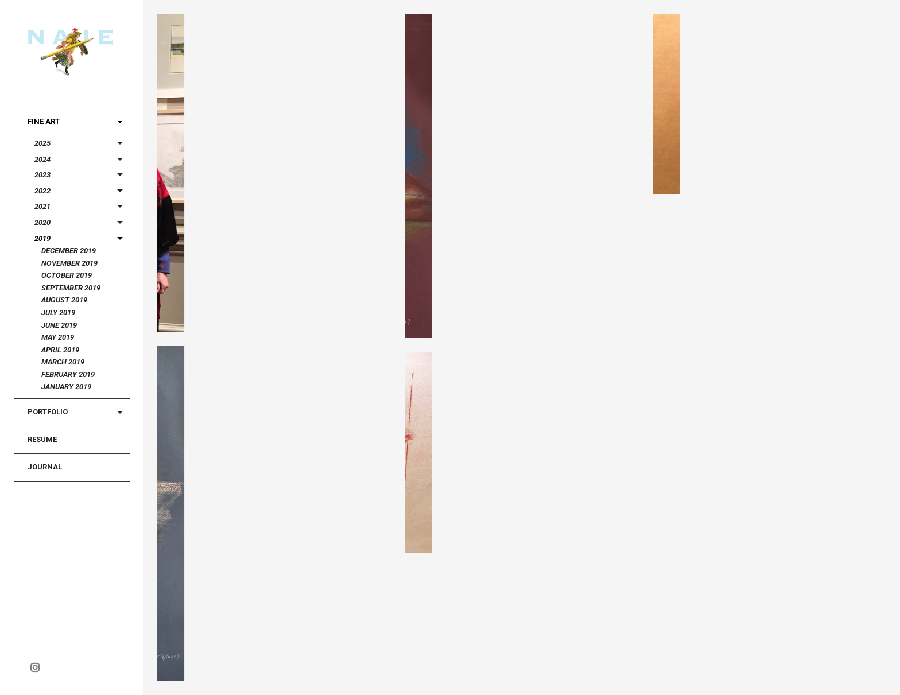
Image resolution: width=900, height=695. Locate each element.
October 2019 (66, 275)
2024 (42, 159)
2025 (42, 143)
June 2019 (59, 325)
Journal (45, 467)
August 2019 (64, 300)
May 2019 (57, 337)
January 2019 (66, 386)
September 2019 (70, 288)
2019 (42, 238)
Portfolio (48, 411)
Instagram (35, 667)
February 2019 (68, 374)
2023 (42, 174)
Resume (42, 439)
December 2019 (68, 250)
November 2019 (69, 263)
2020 (42, 222)
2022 (42, 191)
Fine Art (44, 121)
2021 (42, 206)
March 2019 (62, 362)
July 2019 (58, 312)
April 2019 (60, 349)
